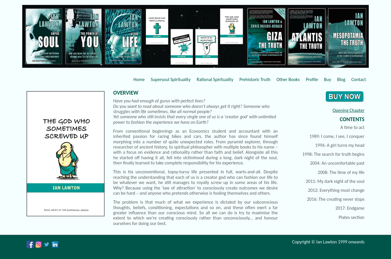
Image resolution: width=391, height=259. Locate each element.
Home (139, 79)
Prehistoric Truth (255, 79)
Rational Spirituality (215, 79)
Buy (327, 79)
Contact (358, 79)
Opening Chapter (348, 110)
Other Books (288, 79)
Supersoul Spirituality (171, 79)
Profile (312, 79)
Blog (341, 79)
